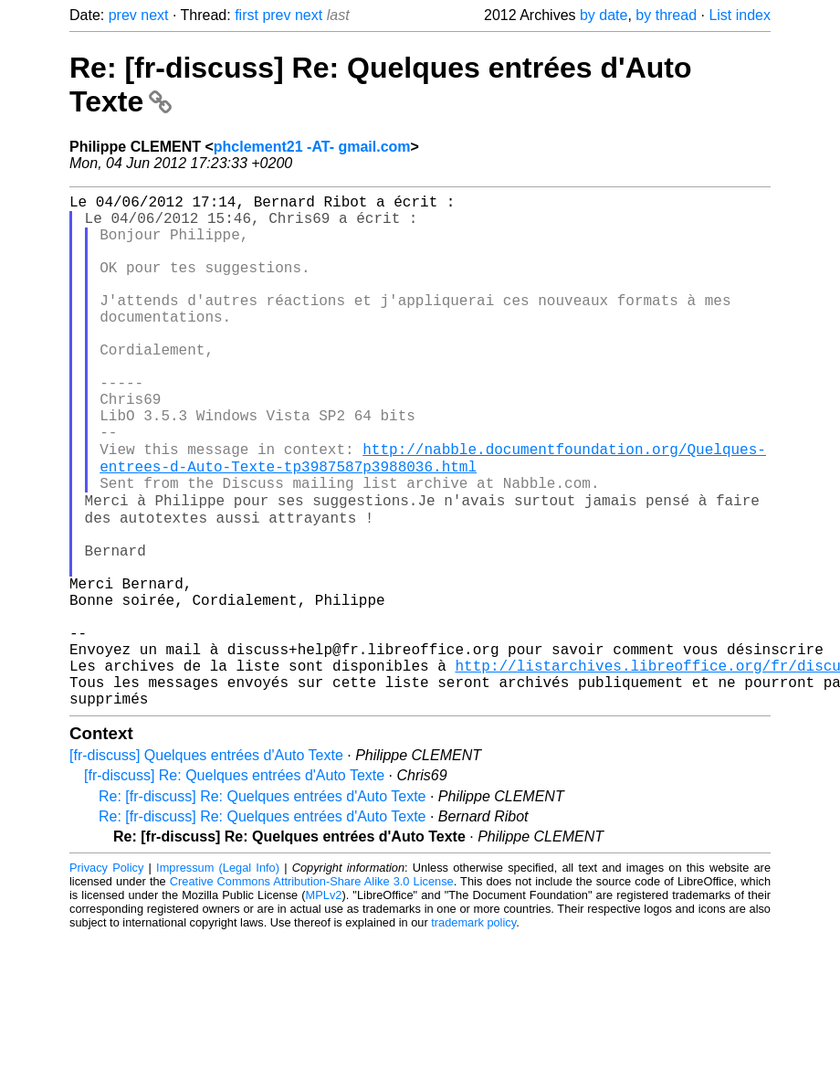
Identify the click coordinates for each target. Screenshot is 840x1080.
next (154, 15)
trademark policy (473, 1032)
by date (603, 15)
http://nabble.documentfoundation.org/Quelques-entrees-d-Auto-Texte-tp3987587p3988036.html (433, 516)
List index (740, 15)
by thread (666, 15)
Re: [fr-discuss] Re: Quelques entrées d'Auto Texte (262, 906)
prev (123, 15)
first (246, 15)
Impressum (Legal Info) (217, 977)
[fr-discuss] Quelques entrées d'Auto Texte (206, 865)
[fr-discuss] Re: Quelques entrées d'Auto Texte (234, 885)
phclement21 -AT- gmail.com (312, 146)
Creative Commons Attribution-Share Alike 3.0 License (312, 991)
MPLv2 (324, 1004)
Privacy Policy (106, 977)
